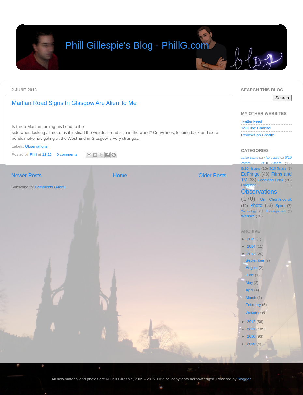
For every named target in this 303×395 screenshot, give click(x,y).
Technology (248, 211)
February (254, 304)
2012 (251, 321)
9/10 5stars (277, 168)
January (253, 312)
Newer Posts (26, 175)
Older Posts (212, 175)
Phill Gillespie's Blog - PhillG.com (137, 45)
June (250, 275)
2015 (251, 239)
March (251, 297)
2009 (251, 344)
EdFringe (250, 174)
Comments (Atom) (50, 187)
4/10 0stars (271, 157)
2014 (251, 246)
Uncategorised (275, 211)
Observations (36, 146)
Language (248, 185)
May (250, 282)
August (252, 267)
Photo (256, 205)
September (255, 260)
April (250, 290)
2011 (251, 329)
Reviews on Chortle (257, 135)
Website (248, 216)
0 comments (67, 154)
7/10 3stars (271, 163)
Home (120, 175)
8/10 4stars (250, 168)
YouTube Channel (256, 128)
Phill (34, 154)
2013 (251, 254)
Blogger (244, 379)
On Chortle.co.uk (276, 199)
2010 (251, 336)
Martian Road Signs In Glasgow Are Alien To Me (74, 103)
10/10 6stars (249, 157)
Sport (280, 205)
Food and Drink (271, 180)
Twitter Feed (251, 121)
